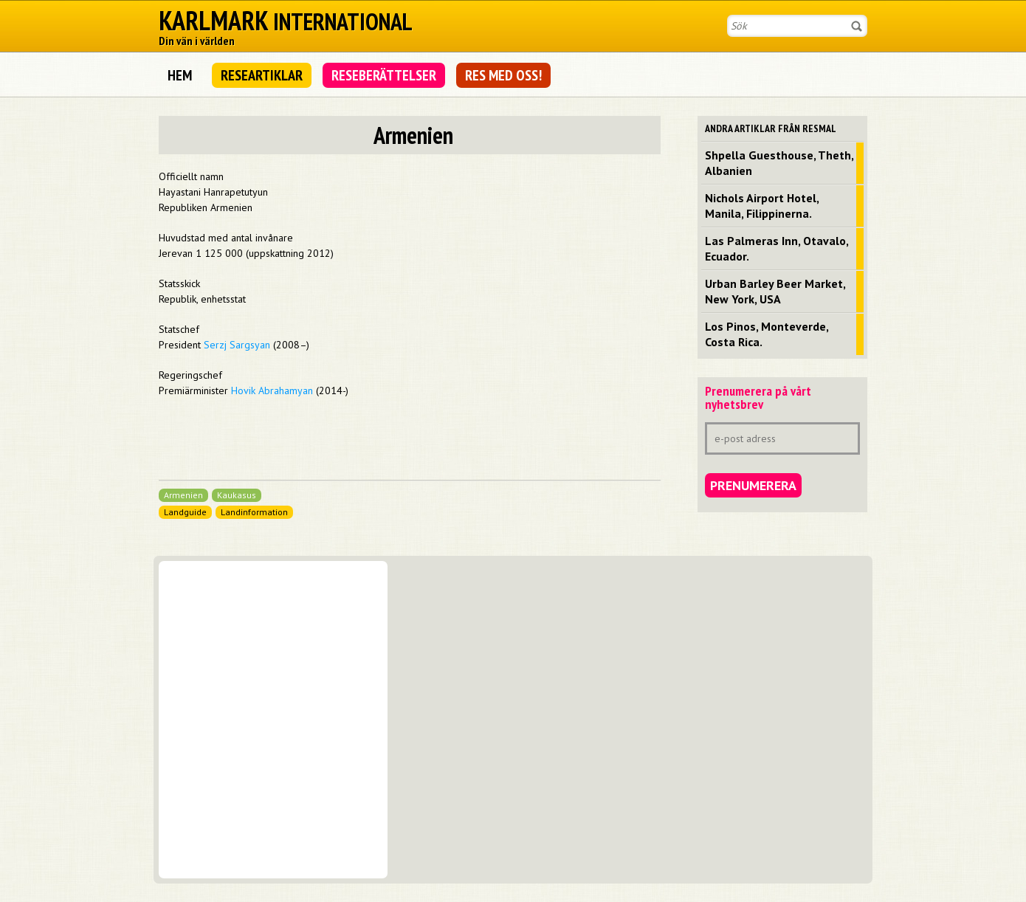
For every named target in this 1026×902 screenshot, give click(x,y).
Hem (180, 75)
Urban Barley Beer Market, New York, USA (775, 291)
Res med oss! (503, 75)
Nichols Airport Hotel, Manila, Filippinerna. (762, 205)
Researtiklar (262, 75)
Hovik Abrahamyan (272, 390)
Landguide (185, 511)
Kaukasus (236, 494)
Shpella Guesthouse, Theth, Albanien (779, 163)
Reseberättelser (383, 75)
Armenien (183, 494)
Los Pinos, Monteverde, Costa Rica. (767, 334)
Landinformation (254, 511)
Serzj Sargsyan (237, 344)
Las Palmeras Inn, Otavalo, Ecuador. (777, 248)
